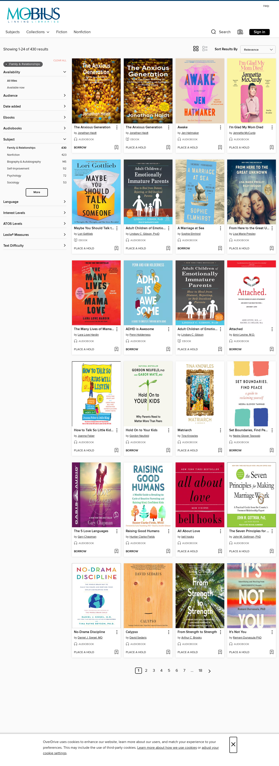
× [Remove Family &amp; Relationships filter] (6, 64)
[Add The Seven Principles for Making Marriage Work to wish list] (271, 551)
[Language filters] (34, 202)
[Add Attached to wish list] (271, 349)
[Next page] (209, 670)
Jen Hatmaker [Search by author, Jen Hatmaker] (190, 133)
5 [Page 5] (169, 670)
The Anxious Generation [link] (92, 127)
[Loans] (240, 33)
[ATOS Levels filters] (34, 224)
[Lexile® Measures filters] (34, 235)
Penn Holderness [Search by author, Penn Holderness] (140, 335)
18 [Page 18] (200, 670)
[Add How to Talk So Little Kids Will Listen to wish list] (116, 451)
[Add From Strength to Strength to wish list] (220, 652)
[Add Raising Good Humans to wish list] (168, 551)
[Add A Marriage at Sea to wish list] (220, 249)
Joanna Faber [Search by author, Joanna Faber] (86, 436)
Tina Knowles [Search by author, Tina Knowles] (189, 436)
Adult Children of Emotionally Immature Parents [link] (146, 228)
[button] (220, 33)
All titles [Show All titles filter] (12, 81)
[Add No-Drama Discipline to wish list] (116, 652)
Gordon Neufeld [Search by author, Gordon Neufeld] (139, 436)
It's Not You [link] (237, 632)
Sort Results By (226, 49)
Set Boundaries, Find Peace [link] (249, 430)
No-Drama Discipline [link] (89, 632)
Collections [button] (38, 32)
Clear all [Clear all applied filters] (59, 60)
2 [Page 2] (146, 670)
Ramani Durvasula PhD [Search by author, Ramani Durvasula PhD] (247, 637)
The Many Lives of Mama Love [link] (94, 329)
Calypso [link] (132, 632)
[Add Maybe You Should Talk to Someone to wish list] (116, 249)
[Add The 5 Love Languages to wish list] (116, 551)
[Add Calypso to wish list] (168, 652)
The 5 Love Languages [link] (91, 531)
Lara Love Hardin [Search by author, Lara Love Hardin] (88, 335)
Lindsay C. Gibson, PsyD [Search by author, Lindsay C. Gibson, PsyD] (144, 234)
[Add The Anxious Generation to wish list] (116, 148)
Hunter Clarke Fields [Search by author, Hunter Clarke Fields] (142, 537)
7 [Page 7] (184, 670)
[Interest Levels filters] (34, 213)
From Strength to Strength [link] (197, 632)
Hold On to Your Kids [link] (141, 430)
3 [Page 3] (154, 670)
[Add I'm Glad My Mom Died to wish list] (271, 148)
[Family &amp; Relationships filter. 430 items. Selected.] (36, 148)
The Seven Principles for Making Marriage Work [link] (249, 531)
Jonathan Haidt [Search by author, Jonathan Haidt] (87, 133)
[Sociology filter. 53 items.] (36, 182)
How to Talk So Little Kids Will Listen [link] (94, 430)
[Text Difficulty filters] (34, 246)
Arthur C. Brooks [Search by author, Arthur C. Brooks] (191, 637)
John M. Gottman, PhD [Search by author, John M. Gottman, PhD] (247, 537)
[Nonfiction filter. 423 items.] (36, 155)
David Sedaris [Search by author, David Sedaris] (138, 637)
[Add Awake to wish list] (220, 148)
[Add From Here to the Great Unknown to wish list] (271, 249)
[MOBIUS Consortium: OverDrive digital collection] (33, 15)
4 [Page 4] (161, 670)
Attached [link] (236, 329)
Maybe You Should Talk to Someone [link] (94, 228)
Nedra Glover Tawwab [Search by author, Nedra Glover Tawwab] (246, 436)
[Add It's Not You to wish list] (271, 652)
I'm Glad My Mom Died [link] (246, 127)
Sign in (259, 32)
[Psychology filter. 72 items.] (36, 175)
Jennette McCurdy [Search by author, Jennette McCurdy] (244, 133)
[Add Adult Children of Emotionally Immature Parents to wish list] (168, 249)
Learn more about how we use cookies (167, 747)
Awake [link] (183, 127)
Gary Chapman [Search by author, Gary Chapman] (87, 537)
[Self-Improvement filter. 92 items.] (36, 168)
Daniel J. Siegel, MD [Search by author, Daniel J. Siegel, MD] (90, 637)
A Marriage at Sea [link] (191, 228)
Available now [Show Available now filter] (16, 87)
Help (266, 6)
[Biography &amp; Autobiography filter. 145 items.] (36, 162)
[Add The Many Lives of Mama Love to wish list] (116, 349)
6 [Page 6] (177, 670)
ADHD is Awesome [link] (140, 329)
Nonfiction (82, 32)
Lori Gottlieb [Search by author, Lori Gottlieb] (85, 234)
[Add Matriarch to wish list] (220, 451)
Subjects (13, 32)
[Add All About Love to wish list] (220, 551)
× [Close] (233, 745)
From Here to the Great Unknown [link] (249, 228)
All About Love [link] (189, 531)
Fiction (61, 32)
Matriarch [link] (185, 430)
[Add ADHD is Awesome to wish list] (168, 349)
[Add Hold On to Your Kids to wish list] (168, 451)
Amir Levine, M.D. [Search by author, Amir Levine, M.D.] (244, 335)
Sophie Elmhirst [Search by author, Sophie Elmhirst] (191, 234)
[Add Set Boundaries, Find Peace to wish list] (271, 451)
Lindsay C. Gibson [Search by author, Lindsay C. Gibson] (192, 335)
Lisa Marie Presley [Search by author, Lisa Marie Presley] (244, 234)
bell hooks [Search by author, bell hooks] (187, 537)
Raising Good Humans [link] (142, 531)
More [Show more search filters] (36, 192)
